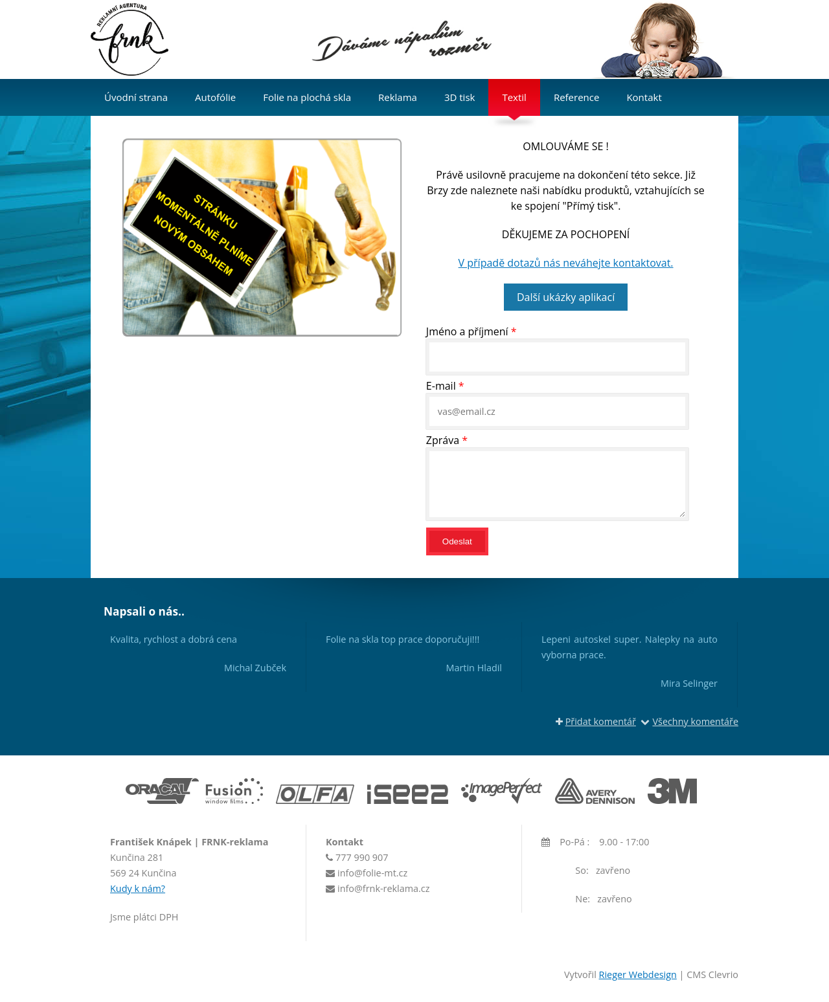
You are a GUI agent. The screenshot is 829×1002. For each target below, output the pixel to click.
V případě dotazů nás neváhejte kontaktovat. (566, 263)
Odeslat (457, 541)
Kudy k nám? (137, 888)
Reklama (397, 97)
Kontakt (643, 97)
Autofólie (215, 97)
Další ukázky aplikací (566, 297)
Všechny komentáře (689, 721)
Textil (514, 97)
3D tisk (459, 97)
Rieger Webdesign (638, 974)
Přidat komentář (596, 721)
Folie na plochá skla (307, 97)
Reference (577, 97)
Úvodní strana (136, 97)
